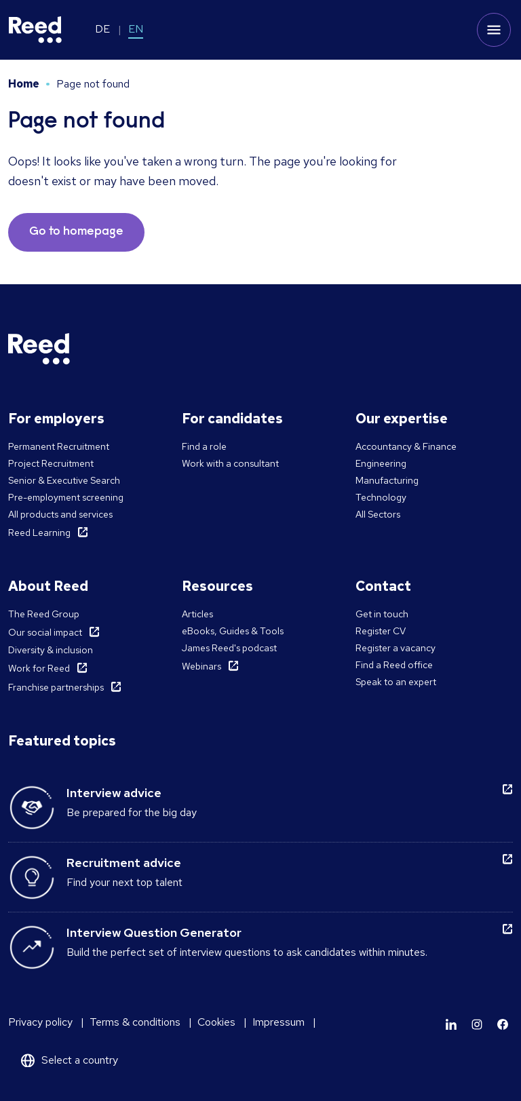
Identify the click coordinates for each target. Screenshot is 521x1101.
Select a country (79, 1060)
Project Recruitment (51, 463)
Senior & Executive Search (64, 480)
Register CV (380, 631)
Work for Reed (39, 668)
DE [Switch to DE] (102, 29)
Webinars (201, 666)
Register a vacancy (395, 648)
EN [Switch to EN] (135, 29)
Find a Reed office (394, 665)
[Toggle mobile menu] (494, 30)
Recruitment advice (123, 862)
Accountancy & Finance (406, 446)
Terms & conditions (135, 1022)
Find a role (204, 446)
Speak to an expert (395, 682)
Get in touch (381, 614)
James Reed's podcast (229, 648)
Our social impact (45, 632)
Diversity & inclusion (50, 650)
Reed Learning (39, 532)
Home (23, 84)
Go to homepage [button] (76, 232)
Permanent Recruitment (58, 446)
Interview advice (113, 792)
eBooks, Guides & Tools (233, 631)
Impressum (278, 1022)
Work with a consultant (230, 463)
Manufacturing (387, 480)
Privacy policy (40, 1022)
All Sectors (377, 514)
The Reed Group (43, 614)
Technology (380, 497)
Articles (197, 614)
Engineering (380, 463)
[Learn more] (451, 1024)
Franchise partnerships (56, 687)
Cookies (216, 1022)
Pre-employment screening (65, 497)
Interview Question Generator (154, 932)
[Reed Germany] (35, 30)
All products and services (60, 514)
